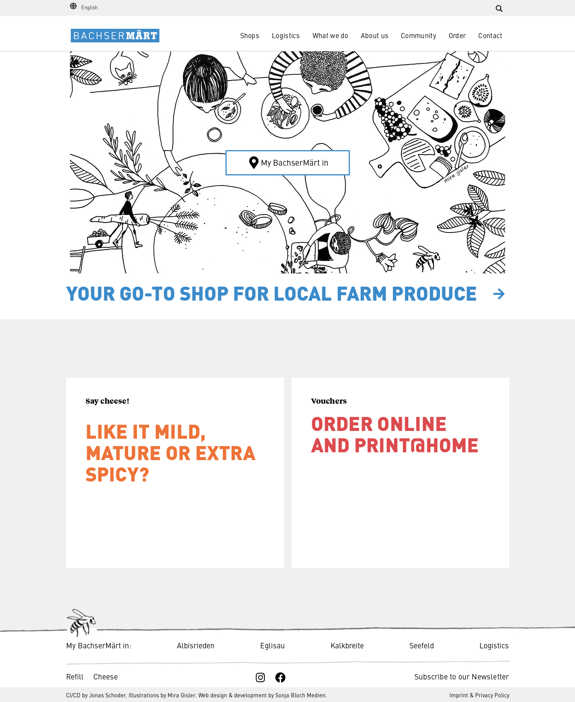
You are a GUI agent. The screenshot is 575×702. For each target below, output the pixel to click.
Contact (490, 35)
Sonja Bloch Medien (300, 695)
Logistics (286, 35)
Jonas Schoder (107, 695)
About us (374, 35)
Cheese (105, 676)
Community (418, 35)
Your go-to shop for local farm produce (271, 292)
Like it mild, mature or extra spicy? (171, 451)
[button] (288, 163)
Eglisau (272, 645)
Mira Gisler (181, 695)
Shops (250, 35)
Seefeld (421, 645)
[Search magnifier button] (499, 8)
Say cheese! (107, 401)
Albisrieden (196, 645)
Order (457, 35)
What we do (330, 35)
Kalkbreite (347, 645)
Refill (76, 676)
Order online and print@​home (395, 433)
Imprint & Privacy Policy (479, 695)
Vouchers (329, 401)
